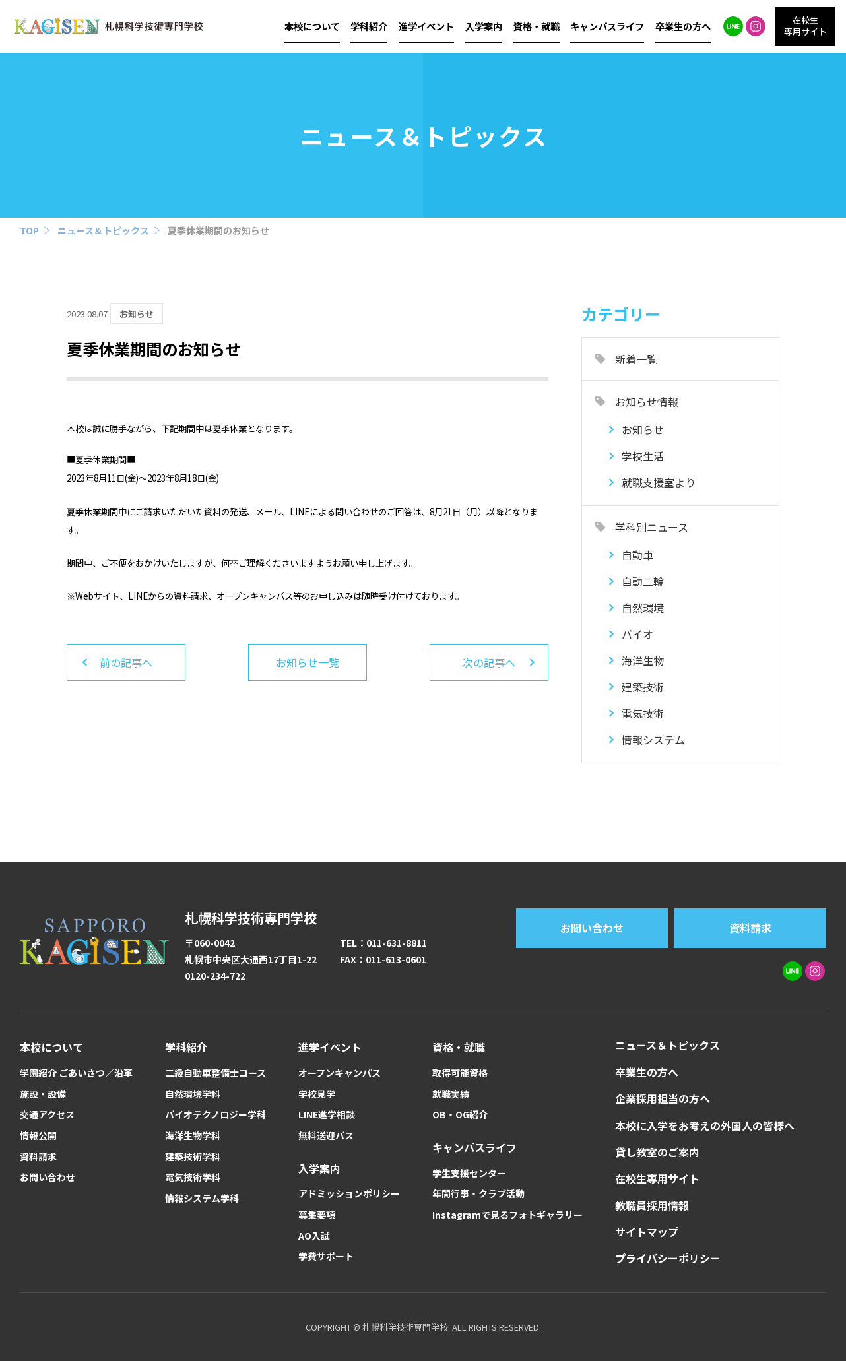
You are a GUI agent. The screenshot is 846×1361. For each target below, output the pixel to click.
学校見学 (316, 1094)
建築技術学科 (192, 1157)
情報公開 (38, 1135)
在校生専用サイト (657, 1178)
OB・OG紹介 (460, 1114)
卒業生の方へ (683, 26)
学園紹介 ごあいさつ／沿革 (76, 1073)
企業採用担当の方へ (662, 1098)
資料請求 (750, 927)
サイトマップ (646, 1231)
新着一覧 (636, 359)
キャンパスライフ (607, 26)
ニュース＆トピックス (103, 230)
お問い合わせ (592, 927)
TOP (29, 230)
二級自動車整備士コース (215, 1073)
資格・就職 (536, 26)
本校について (312, 26)
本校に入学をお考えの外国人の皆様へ (705, 1125)
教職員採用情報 (652, 1205)
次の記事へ (489, 662)
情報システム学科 (202, 1198)
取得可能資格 (460, 1073)
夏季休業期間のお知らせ (218, 230)
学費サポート (326, 1256)
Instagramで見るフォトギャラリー (507, 1215)
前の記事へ (126, 662)
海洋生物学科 (192, 1135)
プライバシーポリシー (668, 1258)
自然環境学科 (192, 1094)
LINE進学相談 (326, 1114)
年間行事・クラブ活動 (478, 1193)
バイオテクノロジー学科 (215, 1114)
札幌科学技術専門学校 (251, 918)
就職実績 (450, 1094)
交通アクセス (47, 1114)
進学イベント (426, 26)
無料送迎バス (326, 1135)
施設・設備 (43, 1094)
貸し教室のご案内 (657, 1152)
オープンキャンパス (339, 1073)
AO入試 (314, 1236)
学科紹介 (368, 26)
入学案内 (483, 26)
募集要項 (316, 1215)
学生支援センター (469, 1173)
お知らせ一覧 (307, 662)
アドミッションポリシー (349, 1193)
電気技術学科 (192, 1177)
